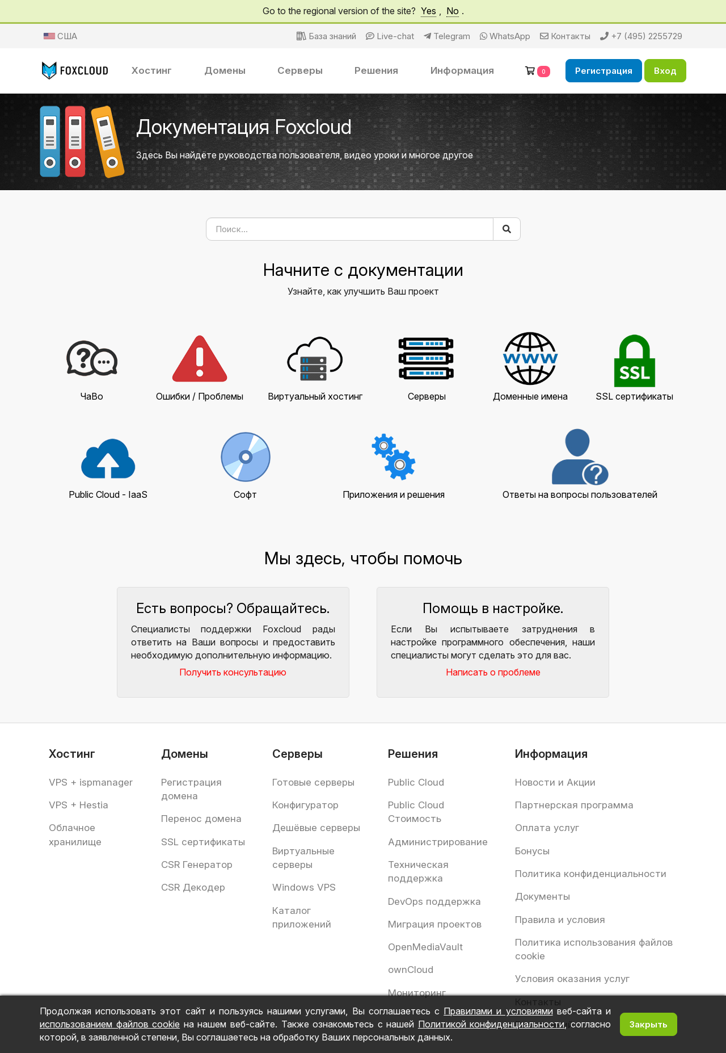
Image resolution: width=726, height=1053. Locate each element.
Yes (428, 10)
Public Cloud (416, 782)
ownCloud (410, 969)
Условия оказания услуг (572, 978)
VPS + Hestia (78, 805)
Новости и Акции (555, 782)
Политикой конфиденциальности (491, 1024)
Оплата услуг (547, 827)
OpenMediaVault (425, 947)
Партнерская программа (574, 805)
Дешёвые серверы (316, 827)
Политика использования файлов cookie (594, 949)
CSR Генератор (197, 864)
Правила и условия (560, 919)
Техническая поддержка (418, 871)
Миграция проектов (435, 924)
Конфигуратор (305, 805)
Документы (542, 896)
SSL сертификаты (203, 842)
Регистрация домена (191, 789)
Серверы (300, 70)
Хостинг (152, 70)
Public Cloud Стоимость (416, 811)
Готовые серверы (313, 782)
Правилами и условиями (498, 1011)
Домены (225, 70)
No (452, 10)
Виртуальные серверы (303, 857)
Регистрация (603, 70)
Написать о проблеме (493, 672)
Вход (665, 70)
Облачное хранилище (75, 834)
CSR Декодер (193, 887)
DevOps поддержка (434, 901)
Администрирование (438, 842)
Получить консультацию (232, 672)
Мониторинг (417, 993)
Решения (376, 70)
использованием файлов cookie (110, 1024)
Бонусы (532, 851)
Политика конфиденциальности (590, 873)
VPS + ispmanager (91, 782)
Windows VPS (304, 887)
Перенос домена (201, 818)
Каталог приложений (301, 917)
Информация (462, 70)
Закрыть (649, 1024)
